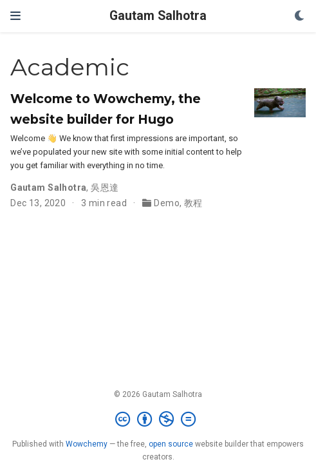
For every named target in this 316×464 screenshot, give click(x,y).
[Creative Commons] (158, 419)
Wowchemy (86, 444)
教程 (193, 203)
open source (171, 444)
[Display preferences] (300, 16)
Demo (167, 203)
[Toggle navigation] (15, 15)
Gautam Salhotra (158, 15)
